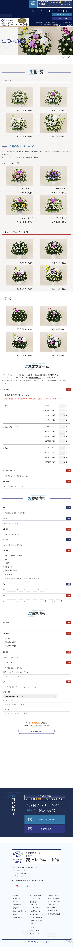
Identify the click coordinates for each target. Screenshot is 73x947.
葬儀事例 (16, 908)
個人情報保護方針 (35, 378)
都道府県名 (30, 694)
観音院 (6, 559)
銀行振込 (7, 638)
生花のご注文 (63, 18)
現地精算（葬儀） (10, 646)
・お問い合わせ (33, 930)
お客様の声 (17, 905)
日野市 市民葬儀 (24, 886)
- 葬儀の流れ (51, 907)
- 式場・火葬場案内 (53, 898)
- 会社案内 (33, 905)
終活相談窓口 (33, 4)
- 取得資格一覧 (35, 911)
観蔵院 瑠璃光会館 (10, 571)
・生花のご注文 (33, 927)
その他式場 (7, 574)
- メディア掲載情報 (36, 917)
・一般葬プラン (16, 917)
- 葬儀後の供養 (52, 911)
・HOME (14, 895)
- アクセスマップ (36, 921)
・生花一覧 (32, 924)
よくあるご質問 (46, 25)
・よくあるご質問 (34, 899)
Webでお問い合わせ (63, 14)
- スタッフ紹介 (35, 908)
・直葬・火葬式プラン (18, 911)
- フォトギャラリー (36, 914)
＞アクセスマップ (18, 876)
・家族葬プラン (16, 914)
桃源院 (6, 563)
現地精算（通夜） (10, 642)
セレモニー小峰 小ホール (12, 555)
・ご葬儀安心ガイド (52, 895)
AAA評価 (16, 901)
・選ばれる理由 (16, 899)
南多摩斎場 (7, 567)
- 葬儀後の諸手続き (53, 914)
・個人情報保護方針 (35, 934)
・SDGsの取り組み (34, 895)
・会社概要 (32, 902)
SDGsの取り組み (66, 22)
